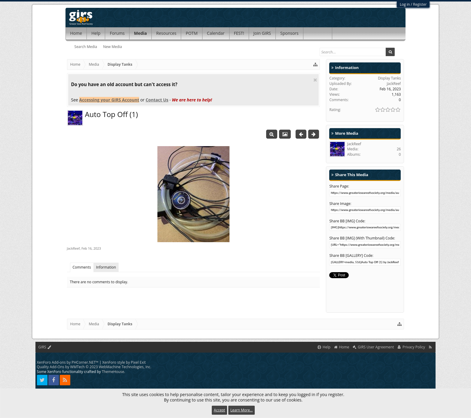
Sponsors (289, 33)
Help (95, 33)
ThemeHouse (113, 371)
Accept (219, 410)
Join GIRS (262, 33)
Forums (117, 33)
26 (399, 149)
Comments (82, 267)
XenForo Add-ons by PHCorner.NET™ (68, 362)
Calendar (216, 33)
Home (76, 33)
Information (106, 267)
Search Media (85, 46)
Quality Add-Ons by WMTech (94, 366)
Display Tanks (389, 78)
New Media (112, 46)
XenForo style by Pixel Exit (124, 362)
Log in (405, 4)
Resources (166, 33)
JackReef (73, 248)
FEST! (239, 33)
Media (140, 33)
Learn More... (241, 410)
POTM (192, 33)
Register (420, 4)
